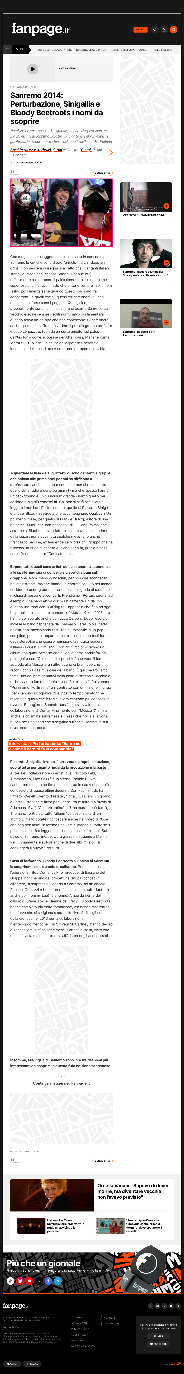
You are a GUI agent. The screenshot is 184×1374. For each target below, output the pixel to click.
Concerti (144, 49)
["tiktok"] (11, 1281)
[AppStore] (12, 1364)
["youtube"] (31, 1281)
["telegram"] (61, 1281)
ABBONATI (140, 30)
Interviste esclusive (122, 49)
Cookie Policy (79, 1334)
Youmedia (77, 1317)
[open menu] (7, 49)
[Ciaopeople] (172, 1364)
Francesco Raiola (31, 162)
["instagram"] (21, 1281)
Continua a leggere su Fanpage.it (61, 1083)
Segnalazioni (79, 1323)
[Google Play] (32, 1364)
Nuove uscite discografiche (54, 49)
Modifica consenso (83, 1346)
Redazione (77, 1340)
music (21, 49)
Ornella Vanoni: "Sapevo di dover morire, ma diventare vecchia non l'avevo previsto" (133, 1191)
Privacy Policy (80, 1329)
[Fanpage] (15, 1306)
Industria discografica (91, 49)
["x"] (41, 1281)
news (36, 1152)
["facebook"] (51, 1281)
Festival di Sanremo (20, 1152)
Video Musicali (162, 49)
